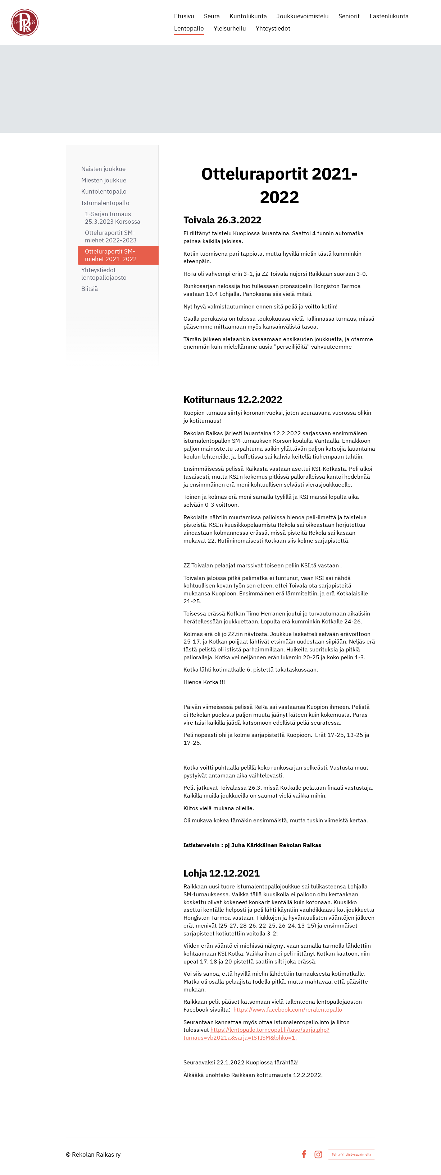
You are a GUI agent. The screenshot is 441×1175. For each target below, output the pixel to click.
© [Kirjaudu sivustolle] (69, 1154)
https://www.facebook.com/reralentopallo (287, 1009)
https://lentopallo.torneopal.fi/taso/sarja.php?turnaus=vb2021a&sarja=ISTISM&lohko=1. (256, 1033)
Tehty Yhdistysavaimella (351, 1154)
